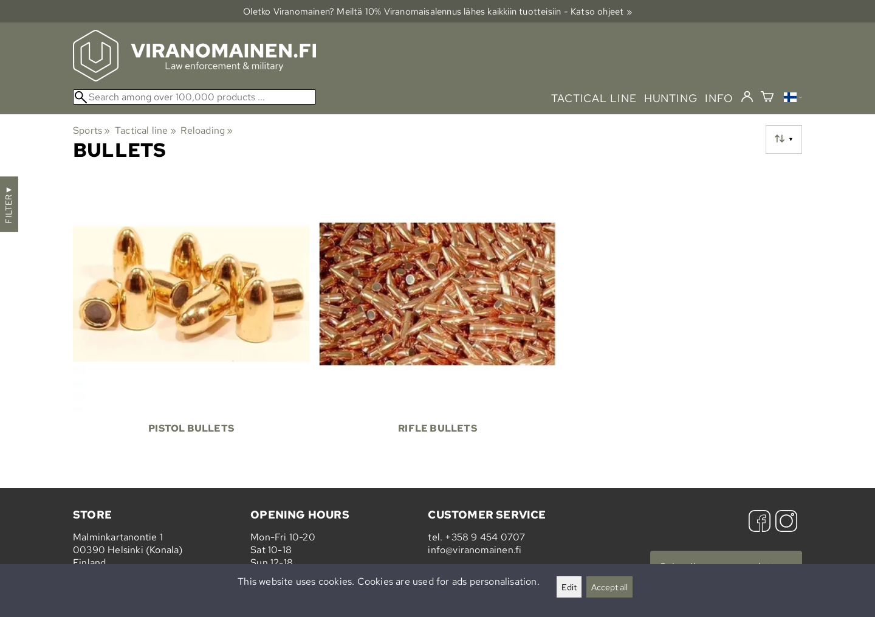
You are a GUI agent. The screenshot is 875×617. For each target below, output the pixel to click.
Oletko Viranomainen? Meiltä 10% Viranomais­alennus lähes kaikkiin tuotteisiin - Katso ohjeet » (437, 11)
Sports (92, 130)
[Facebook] (759, 522)
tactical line (593, 98)
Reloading (206, 130)
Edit (569, 587)
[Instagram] (786, 522)
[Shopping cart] (767, 98)
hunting (671, 98)
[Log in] (747, 97)
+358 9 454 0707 (485, 537)
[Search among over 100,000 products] (194, 97)
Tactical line (145, 130)
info (719, 98)
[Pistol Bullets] (191, 321)
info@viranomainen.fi (474, 549)
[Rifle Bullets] (437, 321)
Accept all (609, 587)
